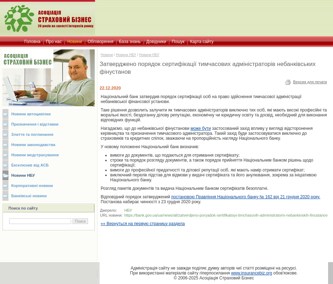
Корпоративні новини (32, 185)
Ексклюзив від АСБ (30, 165)
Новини (107, 55)
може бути (200, 128)
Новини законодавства (33, 145)
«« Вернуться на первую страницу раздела (143, 223)
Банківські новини (29, 196)
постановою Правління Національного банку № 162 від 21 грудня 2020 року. (245, 196)
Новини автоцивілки (31, 114)
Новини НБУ (23, 175)
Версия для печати (310, 82)
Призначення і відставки (34, 124)
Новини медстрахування (35, 155)
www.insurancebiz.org (251, 273)
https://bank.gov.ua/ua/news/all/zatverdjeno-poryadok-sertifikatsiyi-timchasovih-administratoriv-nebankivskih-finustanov (226, 215)
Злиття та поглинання (32, 134)
